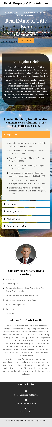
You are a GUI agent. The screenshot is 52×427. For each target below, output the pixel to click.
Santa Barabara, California (26, 395)
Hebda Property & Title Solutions (26, 3)
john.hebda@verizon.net (26, 403)
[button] (26, 40)
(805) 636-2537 (26, 411)
